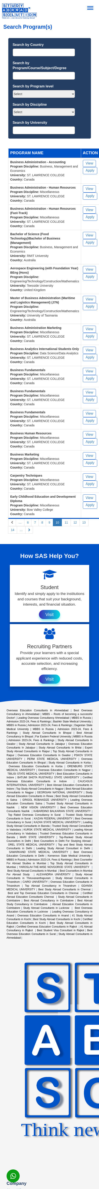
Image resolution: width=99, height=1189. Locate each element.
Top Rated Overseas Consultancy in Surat (35, 814)
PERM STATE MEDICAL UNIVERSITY (51, 758)
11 (66, 522)
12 (75, 522)
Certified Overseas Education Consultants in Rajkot (47, 926)
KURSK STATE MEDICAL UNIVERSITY (47, 829)
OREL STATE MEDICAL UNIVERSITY (31, 844)
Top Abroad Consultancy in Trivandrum (50, 885)
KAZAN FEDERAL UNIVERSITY (53, 818)
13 (84, 522)
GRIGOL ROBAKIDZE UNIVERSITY (45, 799)
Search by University (30, 122)
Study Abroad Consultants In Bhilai (60, 747)
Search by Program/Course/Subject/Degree (39, 65)
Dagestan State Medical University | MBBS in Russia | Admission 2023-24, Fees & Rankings (49, 729)
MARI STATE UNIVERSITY (37, 837)
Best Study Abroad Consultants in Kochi (56, 919)
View (89, 163)
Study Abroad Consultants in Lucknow (46, 907)
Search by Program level (33, 86)
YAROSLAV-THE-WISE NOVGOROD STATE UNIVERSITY (54, 867)
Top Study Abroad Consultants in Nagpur (40, 788)
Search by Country (28, 45)
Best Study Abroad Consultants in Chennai (64, 889)
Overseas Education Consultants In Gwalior (44, 755)
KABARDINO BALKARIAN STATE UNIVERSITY (62, 811)
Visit (49, 614)
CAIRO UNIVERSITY (35, 881)
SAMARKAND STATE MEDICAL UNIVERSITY (38, 852)
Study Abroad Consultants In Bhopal (47, 732)
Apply (90, 170)
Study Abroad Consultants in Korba (70, 762)
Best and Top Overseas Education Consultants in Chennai (44, 893)
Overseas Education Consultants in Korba (36, 766)
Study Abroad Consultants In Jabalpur (42, 743)
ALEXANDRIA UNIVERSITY (53, 874)
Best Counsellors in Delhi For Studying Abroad (62, 840)
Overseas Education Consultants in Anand (43, 915)
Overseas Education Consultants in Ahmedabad (37, 710)
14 (12, 530)
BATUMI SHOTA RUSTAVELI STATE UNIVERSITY (48, 777)
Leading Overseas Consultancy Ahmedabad (43, 717)
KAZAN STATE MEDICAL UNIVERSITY (57, 822)
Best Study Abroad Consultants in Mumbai (32, 870)
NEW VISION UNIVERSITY (38, 807)
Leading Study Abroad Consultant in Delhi (63, 848)
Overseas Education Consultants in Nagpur (64, 770)
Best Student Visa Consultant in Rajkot (60, 930)
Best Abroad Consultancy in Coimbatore (49, 900)
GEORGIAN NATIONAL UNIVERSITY (59, 792)
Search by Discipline (30, 104)
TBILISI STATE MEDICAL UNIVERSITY (30, 773)
